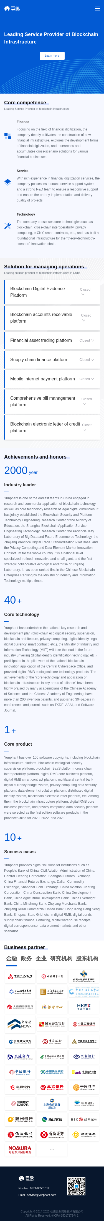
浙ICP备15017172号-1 (64, 1215)
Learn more (52, 55)
